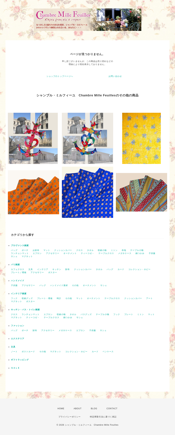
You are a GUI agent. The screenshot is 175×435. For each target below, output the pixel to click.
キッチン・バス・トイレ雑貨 (25, 309)
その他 (75, 285)
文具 (30, 269)
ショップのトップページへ (59, 76)
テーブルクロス (106, 253)
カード (121, 269)
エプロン (37, 253)
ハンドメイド (17, 280)
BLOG (94, 408)
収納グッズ (27, 298)
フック (14, 298)
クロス (79, 250)
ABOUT (78, 408)
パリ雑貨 (15, 264)
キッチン (56, 269)
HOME (61, 408)
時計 (59, 298)
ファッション (17, 325)
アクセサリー (52, 253)
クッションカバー (63, 250)
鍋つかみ (140, 253)
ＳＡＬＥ (15, 368)
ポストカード (28, 351)
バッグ (14, 250)
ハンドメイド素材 (59, 285)
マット (46, 250)
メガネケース (124, 253)
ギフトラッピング (20, 360)
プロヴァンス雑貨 (20, 245)
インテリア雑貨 (18, 293)
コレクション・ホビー (139, 269)
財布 (67, 269)
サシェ (14, 256)
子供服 (152, 253)
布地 (124, 250)
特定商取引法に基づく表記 (103, 417)
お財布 (36, 250)
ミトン (114, 250)
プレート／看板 (18, 272)
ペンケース (108, 351)
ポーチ (25, 250)
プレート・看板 (45, 298)
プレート (128, 314)
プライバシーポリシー (69, 417)
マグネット (27, 256)
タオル (90, 250)
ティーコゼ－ (87, 253)
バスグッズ (86, 314)
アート (149, 298)
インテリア (42, 269)
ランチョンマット (20, 253)
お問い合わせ (115, 76)
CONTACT (111, 408)
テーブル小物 (137, 250)
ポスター (52, 272)
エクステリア (17, 338)
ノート (14, 351)
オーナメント (70, 253)
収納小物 (102, 250)
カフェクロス (17, 269)
